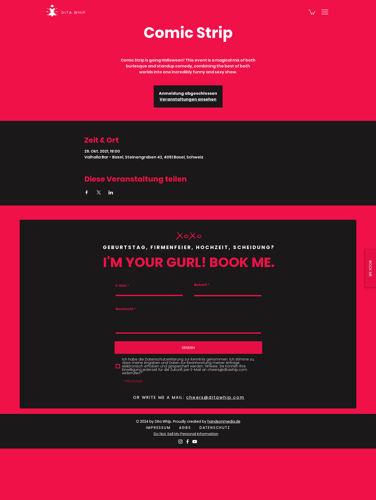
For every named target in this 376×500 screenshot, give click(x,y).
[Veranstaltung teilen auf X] (98, 192)
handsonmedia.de (223, 421)
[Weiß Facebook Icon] (187, 441)
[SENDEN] (188, 347)
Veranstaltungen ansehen (188, 99)
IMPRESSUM (162, 427)
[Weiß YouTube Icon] (194, 441)
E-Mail (121, 285)
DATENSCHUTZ (214, 427)
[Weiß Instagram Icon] (180, 441)
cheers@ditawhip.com (215, 397)
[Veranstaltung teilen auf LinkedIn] (110, 192)
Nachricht (125, 309)
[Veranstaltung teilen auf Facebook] (86, 192)
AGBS (189, 427)
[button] (312, 12)
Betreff (200, 284)
